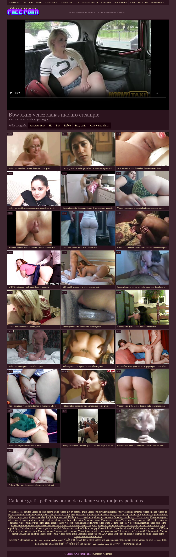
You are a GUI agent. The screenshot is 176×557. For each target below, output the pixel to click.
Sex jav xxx (85, 544)
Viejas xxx (126, 520)
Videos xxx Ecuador (70, 525)
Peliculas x (81, 514)
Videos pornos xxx (49, 533)
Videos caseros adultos (20, 512)
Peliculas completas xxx (125, 517)
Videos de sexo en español (47, 525)
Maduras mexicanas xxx (146, 528)
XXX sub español (155, 520)
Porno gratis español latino (51, 523)
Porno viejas (143, 517)
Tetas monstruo (120, 2)
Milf (77, 2)
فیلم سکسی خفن (100, 544)
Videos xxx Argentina (138, 523)
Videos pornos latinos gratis (78, 523)
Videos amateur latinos (98, 514)
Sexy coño (80, 125)
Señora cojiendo (34, 514)
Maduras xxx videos (111, 520)
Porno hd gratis (16, 531)
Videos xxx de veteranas (65, 531)
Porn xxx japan (133, 544)
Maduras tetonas (94, 536)
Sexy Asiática (51, 2)
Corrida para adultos (139, 2)
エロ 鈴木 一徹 (118, 544)
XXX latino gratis (151, 531)
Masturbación (157, 2)
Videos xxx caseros (52, 514)
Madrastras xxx (86, 531)
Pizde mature (24, 540)
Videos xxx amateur (103, 517)
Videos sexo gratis (159, 517)
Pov (58, 125)
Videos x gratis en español (48, 528)
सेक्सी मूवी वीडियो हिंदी (69, 544)
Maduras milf (66, 2)
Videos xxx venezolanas (23, 8)
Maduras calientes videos (41, 520)
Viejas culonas (150, 512)
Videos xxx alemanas (18, 520)
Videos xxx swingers (98, 512)
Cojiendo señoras (119, 523)
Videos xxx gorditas (28, 523)
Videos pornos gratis (18, 517)
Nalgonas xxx (115, 512)
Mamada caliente (90, 2)
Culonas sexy (59, 520)
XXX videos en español (57, 517)
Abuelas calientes (30, 533)
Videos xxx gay (89, 528)
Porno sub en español (124, 533)
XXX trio (163, 528)
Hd (25, 2)
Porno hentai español (124, 528)
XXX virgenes (68, 514)
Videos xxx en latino (108, 525)
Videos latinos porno (131, 514)
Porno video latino (101, 523)
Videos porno (31, 531)
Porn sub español (75, 520)
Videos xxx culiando (128, 525)
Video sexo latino (157, 523)
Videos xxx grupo (88, 525)
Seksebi (13, 540)
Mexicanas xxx (139, 520)
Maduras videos (45, 531)
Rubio (67, 125)
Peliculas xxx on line (72, 528)
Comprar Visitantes (102, 554)
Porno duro (106, 2)
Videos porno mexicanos (81, 517)
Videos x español (37, 517)
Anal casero (115, 514)
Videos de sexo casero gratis (45, 512)
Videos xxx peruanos (132, 512)
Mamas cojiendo (143, 533)
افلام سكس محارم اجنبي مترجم (47, 540)
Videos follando (105, 528)
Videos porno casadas (149, 525)
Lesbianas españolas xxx (89, 533)
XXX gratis (107, 533)
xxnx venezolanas (99, 125)
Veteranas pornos (92, 520)
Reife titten (88, 540)
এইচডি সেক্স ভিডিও (73, 540)
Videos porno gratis (67, 533)
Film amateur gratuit (128, 540)
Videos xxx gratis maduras (155, 514)
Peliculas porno (28, 528)
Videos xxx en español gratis (73, 512)
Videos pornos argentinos (129, 531)
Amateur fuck (14, 2)
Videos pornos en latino (22, 525)
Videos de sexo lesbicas (150, 540)
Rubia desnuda (35, 2)
